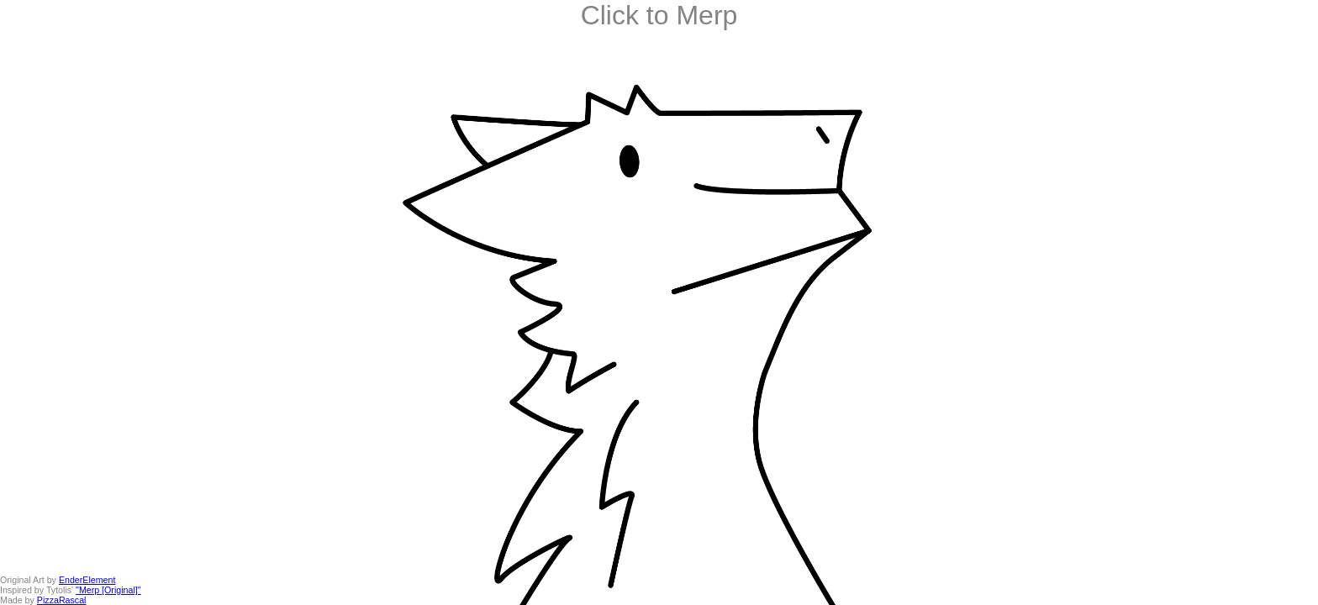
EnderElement (87, 580)
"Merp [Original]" (108, 590)
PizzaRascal (62, 600)
